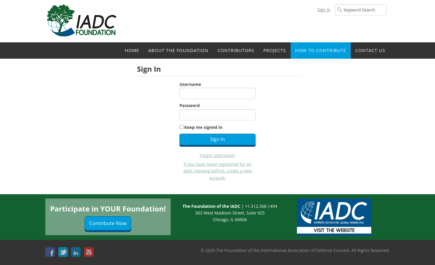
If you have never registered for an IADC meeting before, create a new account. (217, 171)
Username (190, 84)
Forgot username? (217, 155)
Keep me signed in (203, 127)
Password (189, 105)
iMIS (83, 21)
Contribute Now (108, 223)
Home (132, 50)
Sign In (323, 9)
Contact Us (370, 50)
